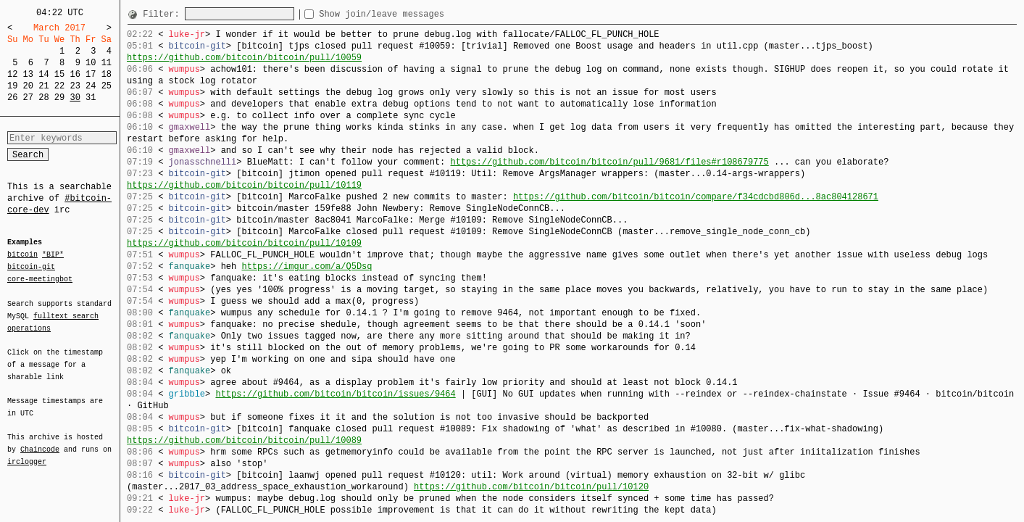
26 (12, 97)
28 (43, 97)
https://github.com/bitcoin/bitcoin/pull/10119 (244, 185)
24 (91, 86)
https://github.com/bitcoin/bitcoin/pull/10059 (244, 57)
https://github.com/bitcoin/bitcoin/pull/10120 (531, 487)
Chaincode (39, 441)
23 (75, 86)
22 (59, 86)
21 (43, 86)
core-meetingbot (39, 278)
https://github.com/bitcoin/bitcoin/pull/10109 (244, 243)
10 (91, 63)
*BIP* (53, 255)
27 (28, 97)
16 (75, 74)
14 (43, 74)
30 (75, 97)
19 (12, 86)
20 (28, 86)
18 (106, 74)
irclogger (26, 452)
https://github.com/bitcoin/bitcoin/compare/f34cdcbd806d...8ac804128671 (695, 197)
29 (59, 97)
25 (106, 86)
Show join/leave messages (407, 14)
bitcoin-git (31, 267)
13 (28, 74)
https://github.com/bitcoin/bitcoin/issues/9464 (335, 394)
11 (106, 63)
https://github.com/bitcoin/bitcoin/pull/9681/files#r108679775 (609, 162)
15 (59, 74)
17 (91, 74)
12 (12, 74)
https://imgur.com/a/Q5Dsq (306, 266)
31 (91, 97)
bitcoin (22, 255)
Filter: (164, 14)
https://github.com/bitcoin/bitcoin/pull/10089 (244, 440)
